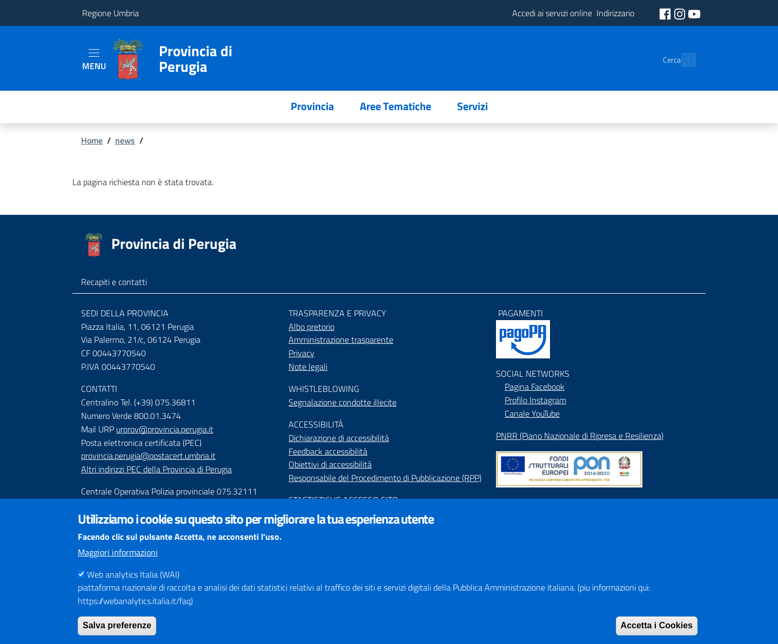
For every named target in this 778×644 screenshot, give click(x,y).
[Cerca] (683, 60)
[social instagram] (681, 12)
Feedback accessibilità (328, 451)
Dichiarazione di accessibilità (339, 437)
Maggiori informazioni (118, 560)
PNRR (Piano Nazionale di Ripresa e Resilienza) (579, 435)
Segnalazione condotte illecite (343, 402)
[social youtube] (694, 12)
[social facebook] (666, 12)
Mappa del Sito (522, 502)
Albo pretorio (311, 326)
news (125, 140)
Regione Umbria (110, 12)
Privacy (301, 353)
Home (92, 140)
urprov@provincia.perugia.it (164, 429)
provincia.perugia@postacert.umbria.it (148, 455)
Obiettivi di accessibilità (330, 464)
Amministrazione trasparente (341, 339)
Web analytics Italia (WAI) (133, 583)
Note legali (308, 366)
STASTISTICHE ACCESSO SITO (343, 499)
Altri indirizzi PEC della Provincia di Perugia (156, 469)
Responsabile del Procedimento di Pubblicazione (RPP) (385, 477)
